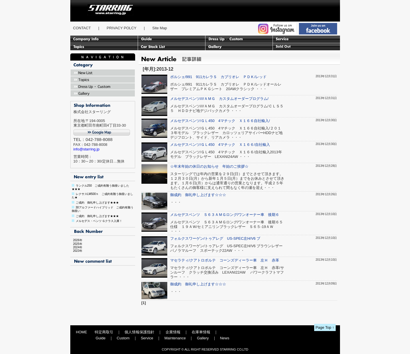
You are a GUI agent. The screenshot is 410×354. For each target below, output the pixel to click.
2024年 (76, 247)
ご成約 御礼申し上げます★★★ (97, 202)
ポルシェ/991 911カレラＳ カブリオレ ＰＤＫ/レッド (218, 77)
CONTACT (82, 28)
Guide (101, 338)
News (225, 338)
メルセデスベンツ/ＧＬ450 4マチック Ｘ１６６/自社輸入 (220, 144)
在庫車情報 (201, 332)
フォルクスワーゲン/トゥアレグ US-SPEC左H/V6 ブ (215, 238)
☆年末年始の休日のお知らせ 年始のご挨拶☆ (209, 166)
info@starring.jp (86, 149)
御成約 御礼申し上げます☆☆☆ (198, 195)
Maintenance (175, 338)
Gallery (203, 338)
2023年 (76, 250)
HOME (81, 332)
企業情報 (173, 332)
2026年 (76, 240)
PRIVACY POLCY (122, 28)
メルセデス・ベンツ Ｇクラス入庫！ (99, 221)
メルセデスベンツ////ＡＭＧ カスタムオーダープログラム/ (219, 98)
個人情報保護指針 (139, 332)
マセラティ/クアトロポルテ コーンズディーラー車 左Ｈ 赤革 (224, 260)
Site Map (159, 28)
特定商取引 (104, 332)
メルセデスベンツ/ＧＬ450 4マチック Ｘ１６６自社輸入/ (220, 121)
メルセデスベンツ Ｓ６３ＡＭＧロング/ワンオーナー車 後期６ (224, 214)
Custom (123, 338)
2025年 (76, 243)
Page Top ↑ (325, 327)
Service (147, 338)
